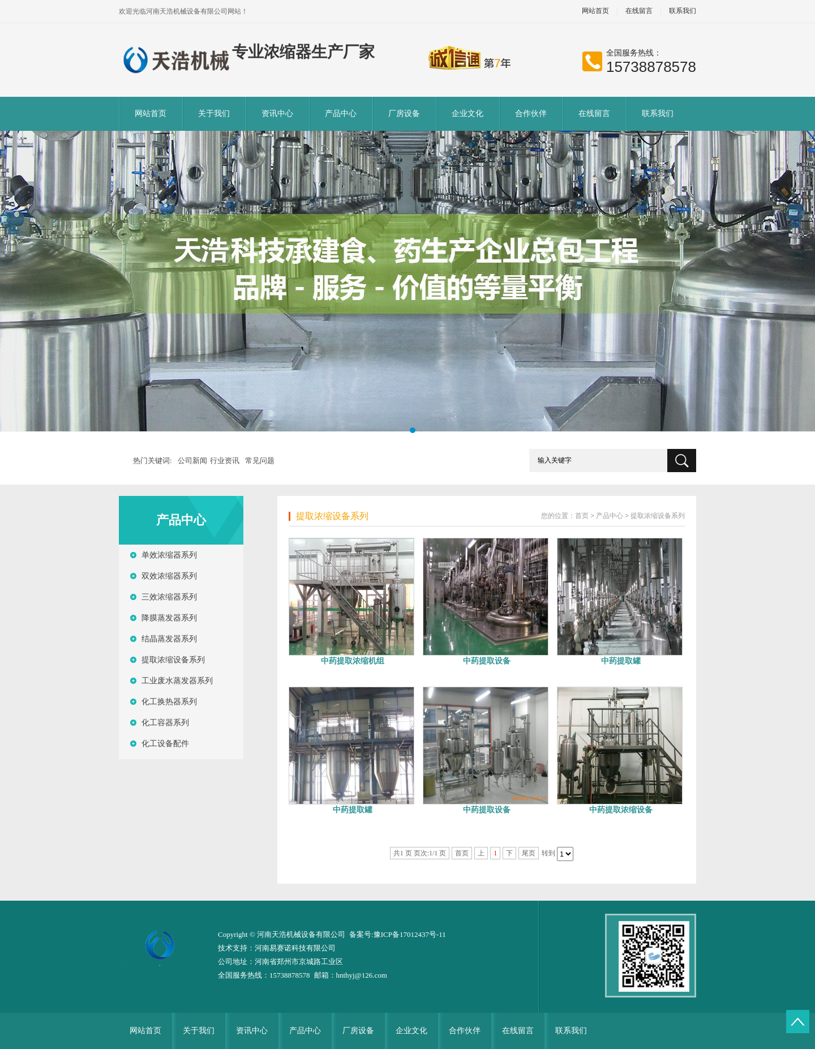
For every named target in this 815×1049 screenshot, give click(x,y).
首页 (582, 516)
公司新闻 (192, 460)
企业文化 (467, 113)
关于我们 (214, 113)
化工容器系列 (165, 722)
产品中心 (341, 113)
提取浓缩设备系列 (173, 660)
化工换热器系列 (169, 701)
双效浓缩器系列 (169, 576)
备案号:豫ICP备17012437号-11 (397, 934)
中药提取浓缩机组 (352, 661)
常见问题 (259, 460)
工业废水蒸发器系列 (177, 681)
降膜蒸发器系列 (169, 618)
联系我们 (682, 11)
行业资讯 (224, 460)
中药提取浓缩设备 (621, 810)
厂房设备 (404, 113)
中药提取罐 (621, 661)
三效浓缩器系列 (169, 597)
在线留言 (639, 11)
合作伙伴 (531, 113)
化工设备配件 (165, 743)
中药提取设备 (487, 661)
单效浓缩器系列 (169, 555)
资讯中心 (277, 113)
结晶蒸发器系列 (169, 639)
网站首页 (595, 11)
